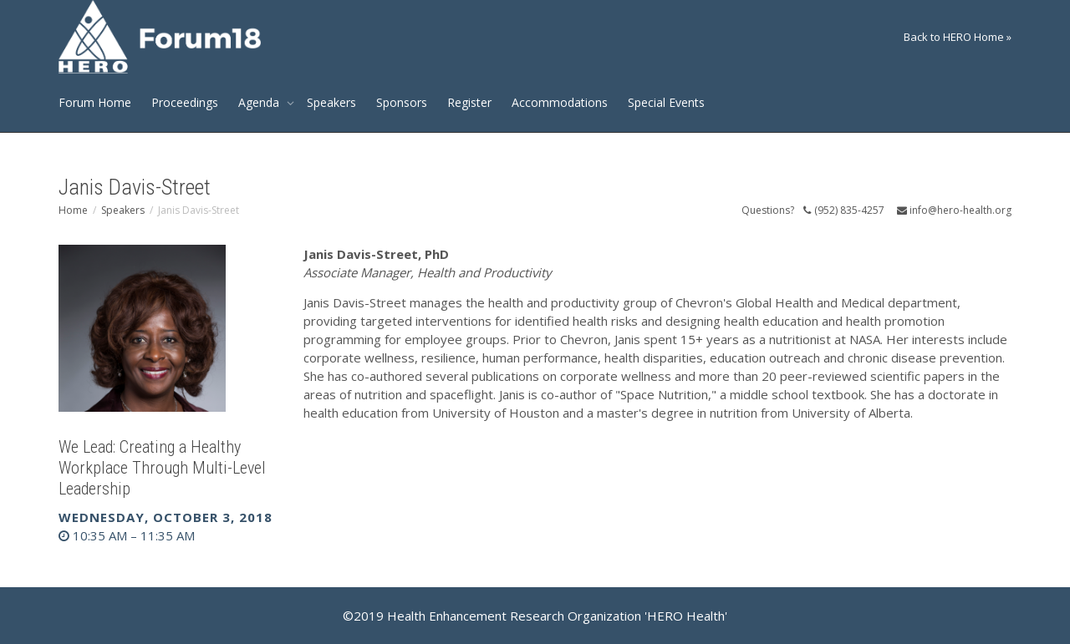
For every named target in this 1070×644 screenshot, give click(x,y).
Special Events (666, 102)
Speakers (331, 102)
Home (73, 210)
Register (469, 102)
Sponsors (401, 102)
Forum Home (95, 102)
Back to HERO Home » (957, 36)
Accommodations (560, 102)
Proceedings (184, 102)
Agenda (260, 102)
